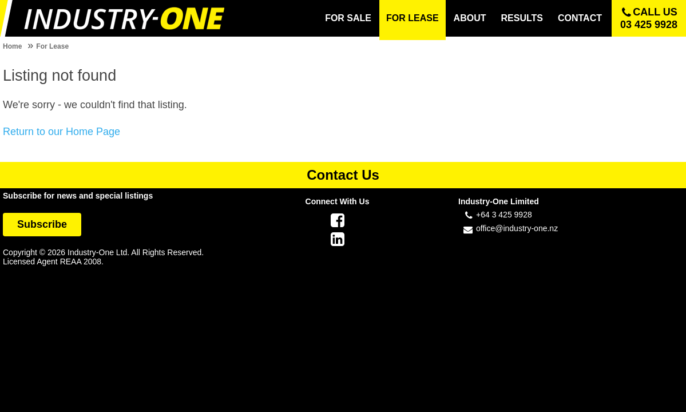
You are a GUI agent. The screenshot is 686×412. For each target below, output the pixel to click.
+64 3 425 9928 (504, 214)
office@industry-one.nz (517, 228)
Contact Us (343, 175)
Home (12, 46)
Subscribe (42, 224)
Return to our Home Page (61, 131)
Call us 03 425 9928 (648, 18)
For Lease (52, 46)
